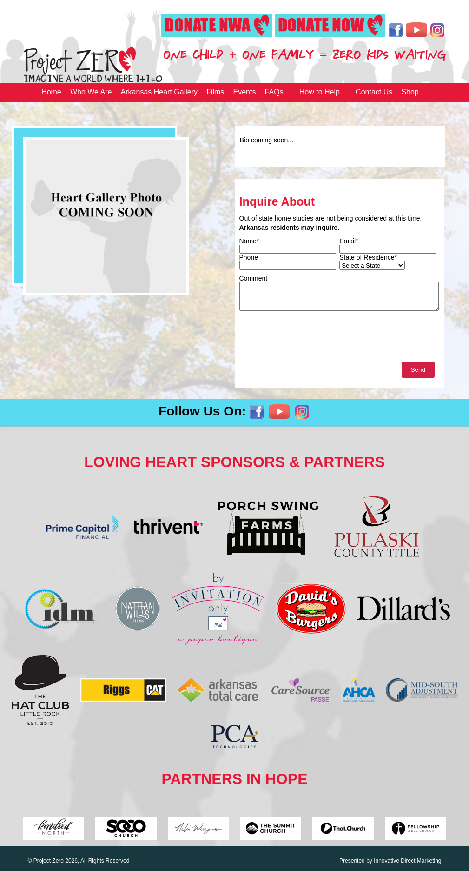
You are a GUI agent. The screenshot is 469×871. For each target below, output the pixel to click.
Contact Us (374, 92)
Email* (348, 241)
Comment (253, 278)
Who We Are (91, 92)
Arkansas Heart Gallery (159, 92)
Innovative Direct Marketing (407, 861)
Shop (409, 92)
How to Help (319, 92)
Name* (249, 241)
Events (244, 92)
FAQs (274, 92)
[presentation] (310, 338)
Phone (248, 257)
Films (215, 92)
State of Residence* (368, 257)
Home (51, 92)
